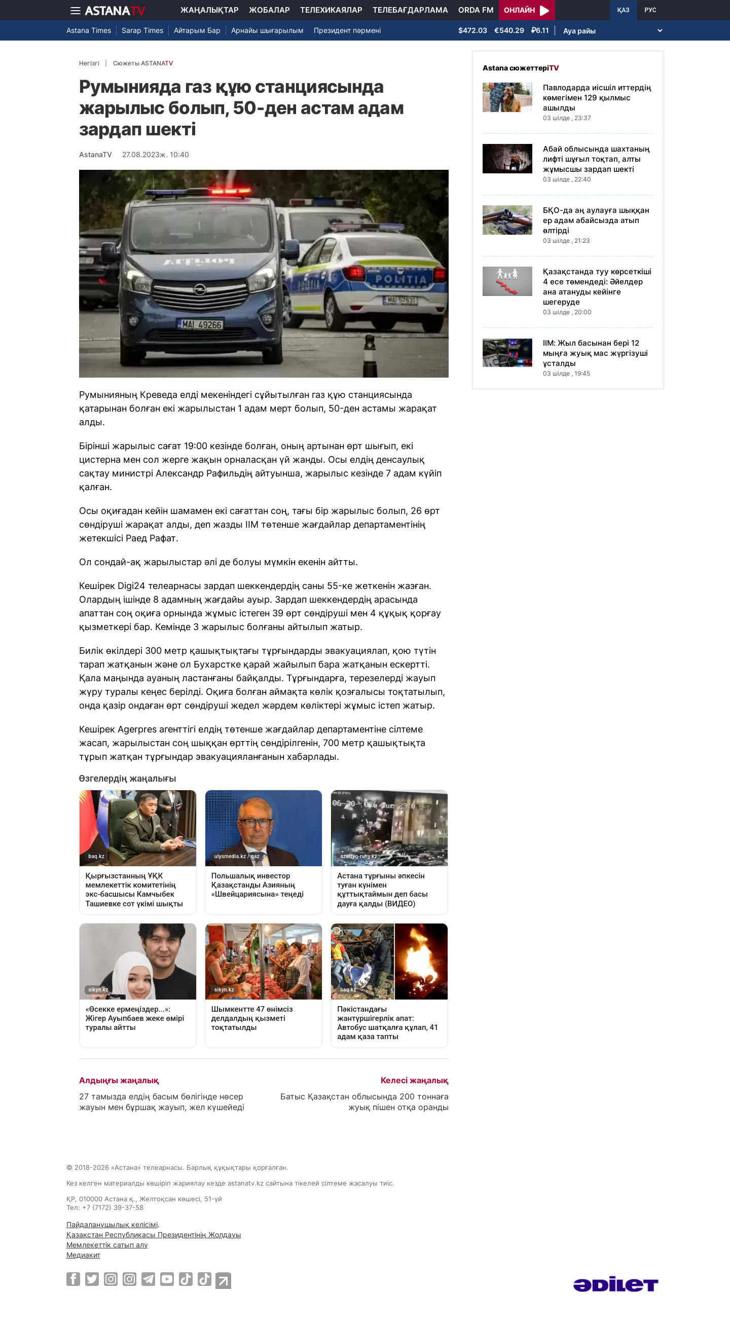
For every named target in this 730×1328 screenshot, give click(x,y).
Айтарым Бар (197, 30)
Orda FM (476, 10)
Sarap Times (142, 30)
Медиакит (83, 1254)
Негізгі (89, 63)
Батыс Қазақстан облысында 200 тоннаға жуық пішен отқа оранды (364, 1101)
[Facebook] (73, 1278)
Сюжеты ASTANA (143, 63)
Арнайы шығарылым (267, 30)
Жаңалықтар (209, 10)
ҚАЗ (623, 10)
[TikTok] (185, 1279)
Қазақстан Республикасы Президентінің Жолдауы (153, 1234)
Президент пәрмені (347, 30)
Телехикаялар (331, 10)
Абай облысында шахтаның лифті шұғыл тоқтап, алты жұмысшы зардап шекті (596, 159)
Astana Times (88, 30)
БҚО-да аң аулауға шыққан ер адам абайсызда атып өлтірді (596, 220)
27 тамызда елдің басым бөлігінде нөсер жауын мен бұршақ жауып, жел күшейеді (161, 1101)
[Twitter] (92, 1278)
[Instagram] (110, 1278)
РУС (650, 10)
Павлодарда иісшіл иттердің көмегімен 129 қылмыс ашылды (597, 98)
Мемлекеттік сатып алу (107, 1244)
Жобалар (269, 10)
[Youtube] (167, 1278)
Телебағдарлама (410, 10)
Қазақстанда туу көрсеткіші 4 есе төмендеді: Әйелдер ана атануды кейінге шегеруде (597, 287)
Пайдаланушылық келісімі (112, 1224)
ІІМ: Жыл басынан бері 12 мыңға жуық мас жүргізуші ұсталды (595, 353)
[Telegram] (148, 1278)
